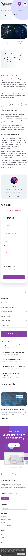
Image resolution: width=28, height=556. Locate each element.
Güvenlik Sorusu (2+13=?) (9, 266)
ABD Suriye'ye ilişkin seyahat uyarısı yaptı (13, 366)
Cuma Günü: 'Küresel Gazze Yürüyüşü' (13, 352)
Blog (9, 11)
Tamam (21, 554)
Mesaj (5, 253)
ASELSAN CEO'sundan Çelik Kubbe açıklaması (12, 374)
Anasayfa (4, 11)
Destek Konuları (6, 316)
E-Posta (5, 230)
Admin (14, 186)
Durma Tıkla (14, 445)
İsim (4, 222)
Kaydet (14, 277)
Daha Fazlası (12, 552)
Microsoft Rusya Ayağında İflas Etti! (12, 359)
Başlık (4, 237)
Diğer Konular (5, 321)
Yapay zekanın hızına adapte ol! (11, 345)
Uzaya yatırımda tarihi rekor (9, 15)
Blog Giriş (4, 302)
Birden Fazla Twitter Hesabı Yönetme (12, 409)
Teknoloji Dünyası (18, 11)
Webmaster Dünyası (7, 307)
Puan (4, 245)
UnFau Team (5, 325)
